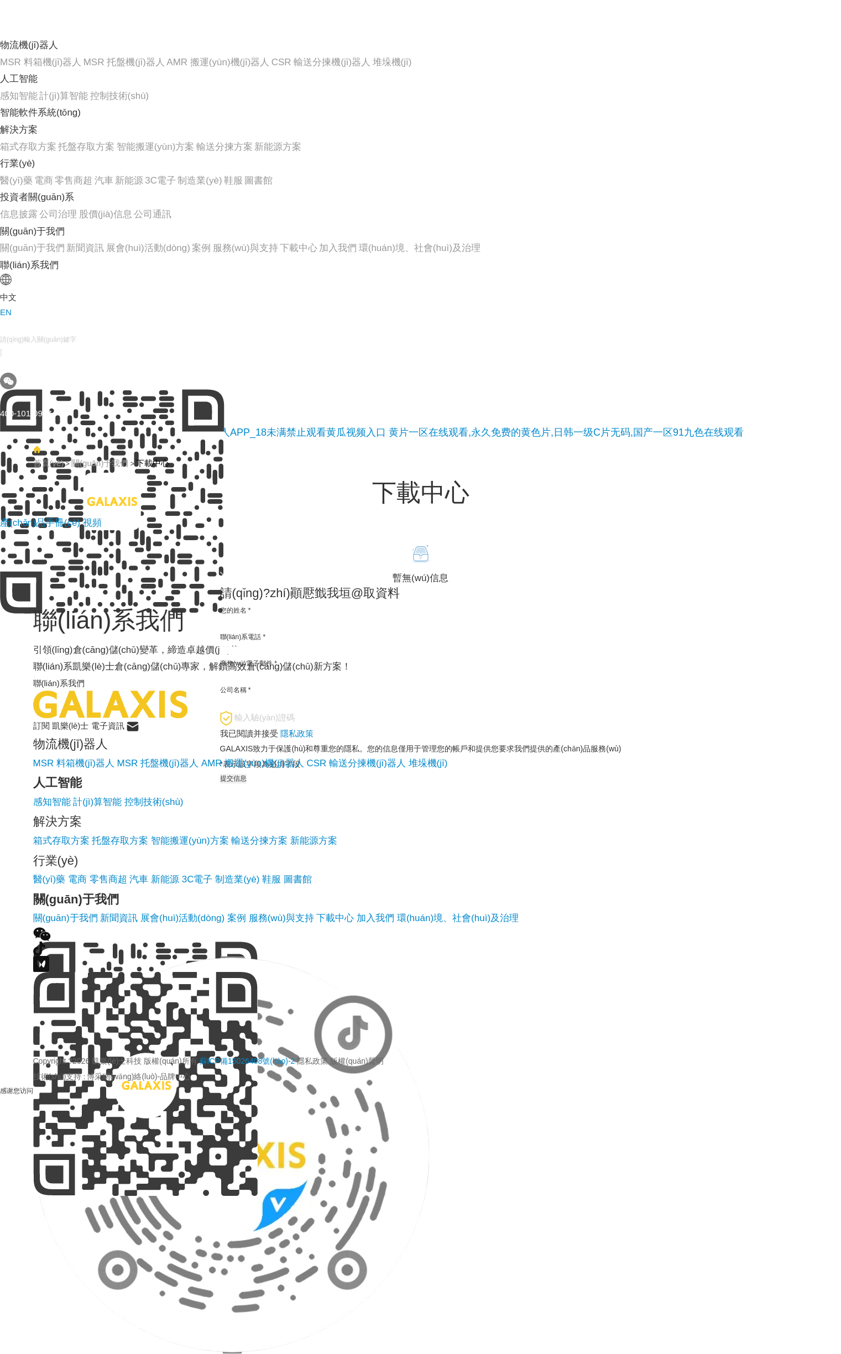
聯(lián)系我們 (29, 265)
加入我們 (338, 248)
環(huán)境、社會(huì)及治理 (419, 248)
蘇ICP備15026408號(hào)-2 (247, 1061)
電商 (43, 180)
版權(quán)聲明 (356, 1061)
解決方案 (19, 129)
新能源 (129, 180)
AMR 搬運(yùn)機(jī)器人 (217, 62)
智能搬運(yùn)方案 (156, 147)
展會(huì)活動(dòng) (148, 248)
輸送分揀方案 (224, 147)
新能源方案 (277, 147)
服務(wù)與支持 (245, 248)
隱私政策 (312, 1061)
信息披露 (19, 214)
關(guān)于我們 (32, 231)
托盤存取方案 (86, 147)
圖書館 (258, 180)
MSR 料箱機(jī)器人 (40, 62)
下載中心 (298, 248)
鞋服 (233, 180)
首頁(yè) (48, 463)
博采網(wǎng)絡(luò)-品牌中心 (139, 1076)
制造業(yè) (199, 180)
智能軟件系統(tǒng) (40, 112)
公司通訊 (152, 214)
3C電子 (160, 180)
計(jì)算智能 (63, 96)
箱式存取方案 (28, 147)
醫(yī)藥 (16, 180)
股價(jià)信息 (105, 214)
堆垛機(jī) (392, 62)
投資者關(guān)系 (37, 197)
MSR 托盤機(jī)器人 (124, 62)
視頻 (92, 522)
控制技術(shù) (119, 96)
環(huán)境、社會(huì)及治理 (458, 918)
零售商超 (73, 180)
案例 (201, 248)
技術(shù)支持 (57, 1076)
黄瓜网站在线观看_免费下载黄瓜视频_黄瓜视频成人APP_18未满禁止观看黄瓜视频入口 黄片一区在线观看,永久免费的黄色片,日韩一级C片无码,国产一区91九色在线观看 (372, 432)
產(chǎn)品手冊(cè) (41, 522)
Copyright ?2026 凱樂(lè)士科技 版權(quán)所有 (208, 1061)
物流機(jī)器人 (29, 45)
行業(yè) (17, 163)
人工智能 (19, 79)
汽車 (104, 180)
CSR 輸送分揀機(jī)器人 (320, 62)
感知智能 (19, 96)
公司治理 (58, 214)
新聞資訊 (85, 248)
